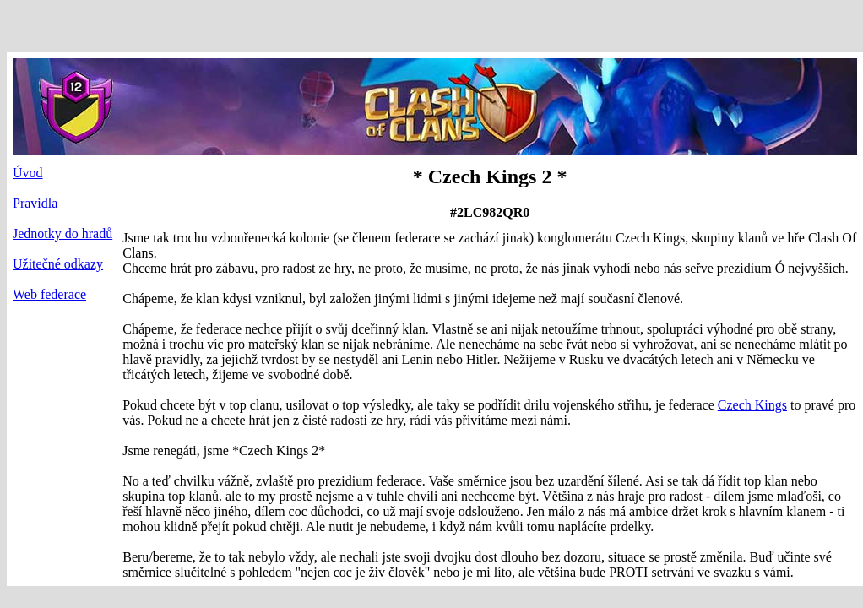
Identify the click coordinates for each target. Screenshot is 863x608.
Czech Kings (752, 405)
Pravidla (35, 203)
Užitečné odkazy (58, 264)
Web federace (49, 294)
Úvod (28, 173)
